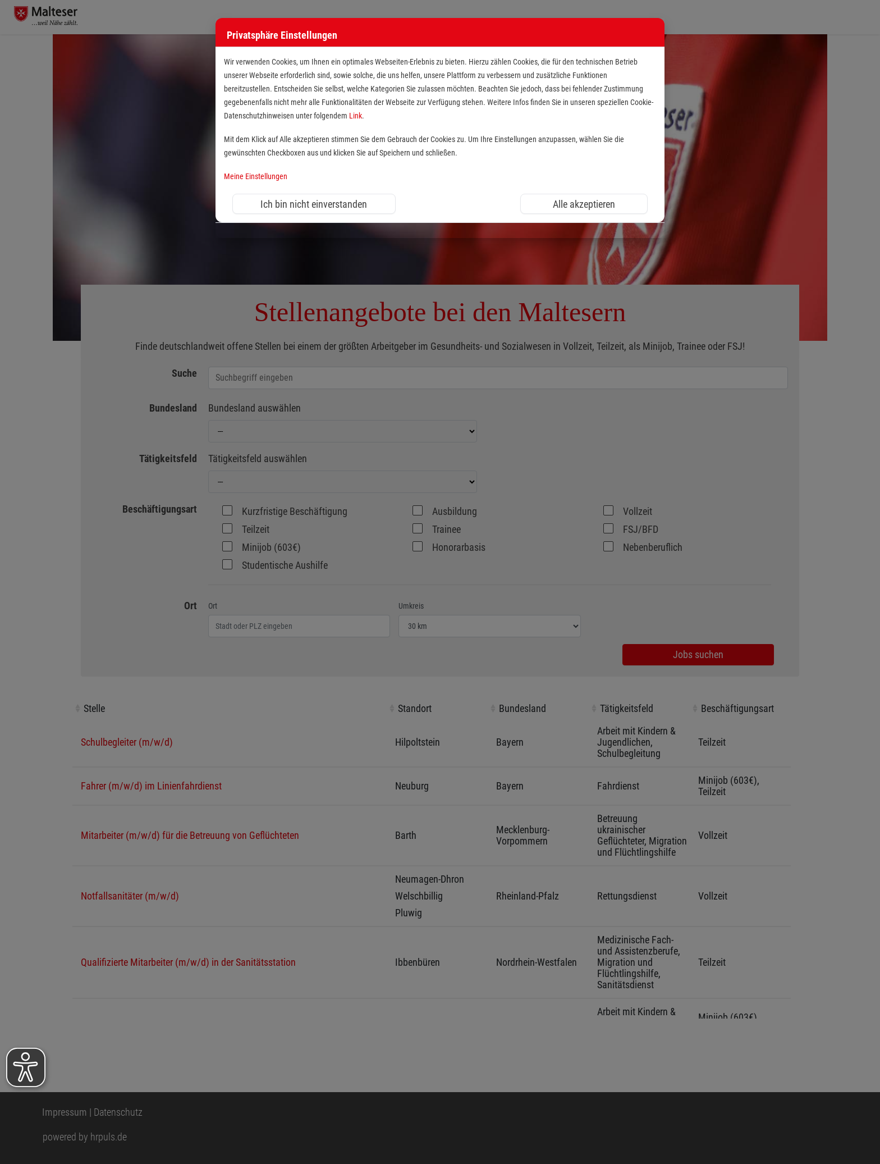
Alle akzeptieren (584, 204)
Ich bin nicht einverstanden (313, 204)
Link (355, 116)
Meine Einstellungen (255, 176)
